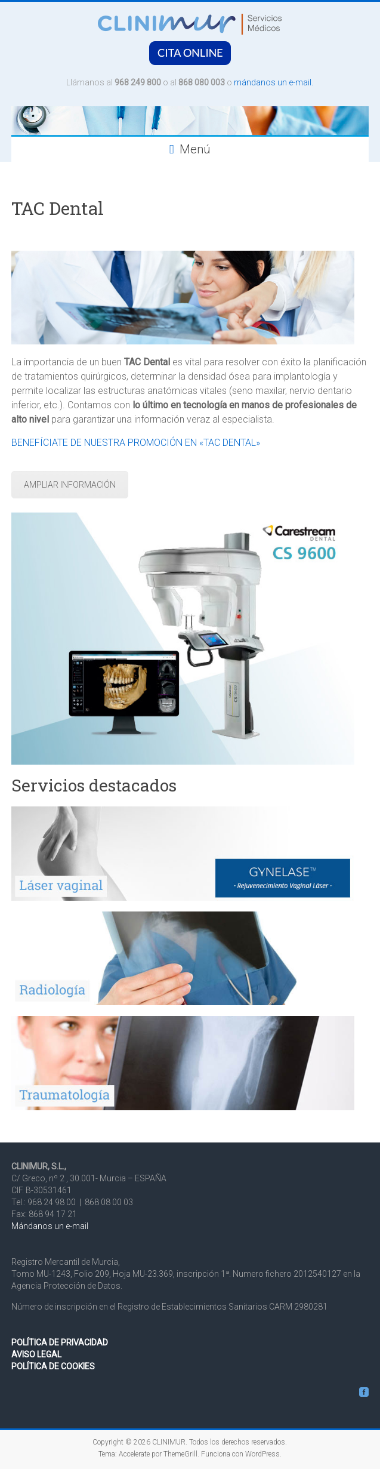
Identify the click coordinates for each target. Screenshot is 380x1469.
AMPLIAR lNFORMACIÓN (70, 484)
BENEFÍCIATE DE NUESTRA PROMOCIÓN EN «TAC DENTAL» (135, 442)
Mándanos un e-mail (49, 1226)
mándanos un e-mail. (273, 82)
